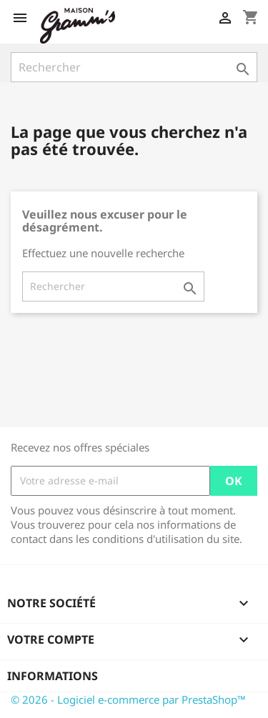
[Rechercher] (134, 67)
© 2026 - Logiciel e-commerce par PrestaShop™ (128, 699)
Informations (52, 676)
